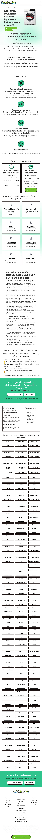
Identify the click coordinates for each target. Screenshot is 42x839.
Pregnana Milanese (34, 557)
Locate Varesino (21, 684)
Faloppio (8, 677)
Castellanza (34, 723)
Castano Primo (21, 499)
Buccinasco (21, 488)
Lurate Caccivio (21, 688)
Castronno (21, 727)
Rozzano (21, 564)
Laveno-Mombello (34, 742)
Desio (8, 626)
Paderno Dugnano (34, 543)
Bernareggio (8, 607)
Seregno (8, 640)
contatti (8, 802)
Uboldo (8, 763)
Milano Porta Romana (34, 459)
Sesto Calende (21, 756)
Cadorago (8, 662)
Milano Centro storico (21, 445)
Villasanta (34, 648)
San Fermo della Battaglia (34, 699)
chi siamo (8, 800)
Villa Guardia (21, 707)
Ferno (34, 731)
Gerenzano (34, 734)
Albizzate (34, 707)
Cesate (8, 506)
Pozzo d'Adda (8, 557)
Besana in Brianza (21, 607)
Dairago (8, 517)
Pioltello (21, 554)
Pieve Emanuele (8, 554)
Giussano (21, 626)
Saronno (8, 756)
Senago (21, 578)
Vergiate (21, 767)
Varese (21, 763)
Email (34, 804)
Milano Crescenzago (8, 449)
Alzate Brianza (8, 655)
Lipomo (8, 684)
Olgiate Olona (8, 753)
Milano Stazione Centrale (8, 473)
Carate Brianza (21, 615)
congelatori (31, 209)
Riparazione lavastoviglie (21, 817)
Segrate (8, 578)
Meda (34, 633)
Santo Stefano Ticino (21, 575)
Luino (34, 745)
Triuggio (8, 644)
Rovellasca (7, 699)
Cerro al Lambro (8, 503)
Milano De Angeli (21, 449)
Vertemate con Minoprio (8, 708)
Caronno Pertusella (34, 720)
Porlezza (34, 695)
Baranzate (21, 481)
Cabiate (34, 659)
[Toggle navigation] (39, 2)
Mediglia (21, 535)
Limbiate (34, 629)
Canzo (34, 662)
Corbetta (8, 510)
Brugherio (34, 611)
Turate (21, 704)
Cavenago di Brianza (8, 618)
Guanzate (21, 680)
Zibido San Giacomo (8, 600)
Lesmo (21, 629)
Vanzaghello (34, 589)
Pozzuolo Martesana (21, 557)
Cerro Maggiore (21, 503)
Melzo (8, 539)
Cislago (8, 731)
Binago (8, 659)
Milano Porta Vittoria (34, 463)
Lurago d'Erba (8, 688)
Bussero (34, 488)
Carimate (21, 666)
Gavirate (21, 734)
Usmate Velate (21, 644)
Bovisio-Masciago (8, 611)
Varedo (34, 644)
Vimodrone (21, 597)
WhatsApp (9, 30)
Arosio (34, 655)
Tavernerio (7, 704)
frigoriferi (31, 226)
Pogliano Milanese (34, 554)
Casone (8, 535)
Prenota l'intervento (21, 837)
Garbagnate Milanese (34, 517)
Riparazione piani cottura (21, 821)
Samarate (34, 753)
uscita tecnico (8, 804)
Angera (8, 712)
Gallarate (8, 734)
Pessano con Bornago (34, 550)
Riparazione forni (21, 812)
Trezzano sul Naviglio (21, 586)
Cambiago (21, 492)
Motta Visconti (21, 539)
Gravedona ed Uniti (7, 680)
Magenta (34, 528)
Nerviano (34, 539)
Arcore (8, 604)
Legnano (8, 528)
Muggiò (21, 637)
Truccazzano (8, 589)
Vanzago (8, 593)
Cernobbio (34, 669)
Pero (8, 550)
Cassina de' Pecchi (8, 499)
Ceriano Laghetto (21, 618)
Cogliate (8, 622)
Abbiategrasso (34, 472)
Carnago (21, 720)
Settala (8, 582)
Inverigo (34, 680)
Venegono (8, 767)
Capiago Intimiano (8, 666)
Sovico (34, 640)
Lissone (8, 633)
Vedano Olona (34, 763)
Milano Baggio (34, 441)
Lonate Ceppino (8, 745)
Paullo (34, 546)
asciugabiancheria (11, 209)
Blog (8, 806)
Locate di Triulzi (21, 528)
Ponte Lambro (21, 695)
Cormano (21, 510)
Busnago (8, 615)
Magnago (8, 532)
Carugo (34, 666)
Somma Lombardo (8, 760)
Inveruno (34, 521)
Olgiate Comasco (8, 695)
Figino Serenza (21, 677)
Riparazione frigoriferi (21, 814)
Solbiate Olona (34, 756)
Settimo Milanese (21, 582)
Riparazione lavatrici (21, 819)
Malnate (8, 749)
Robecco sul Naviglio (34, 561)
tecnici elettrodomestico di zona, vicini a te (26, 66)
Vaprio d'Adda (21, 593)
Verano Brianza (21, 648)
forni (11, 226)
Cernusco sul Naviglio (34, 499)
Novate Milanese (8, 543)
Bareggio (34, 481)
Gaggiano (21, 517)
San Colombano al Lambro (34, 565)
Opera (21, 543)
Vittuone (34, 597)
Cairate (34, 716)
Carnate (34, 615)
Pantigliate (8, 546)
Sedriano (34, 575)
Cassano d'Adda (34, 495)
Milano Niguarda (8, 459)
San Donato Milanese (8, 570)
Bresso (8, 488)
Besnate (34, 712)
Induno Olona (21, 738)
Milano (7, 441)
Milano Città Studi (34, 445)
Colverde (8, 673)
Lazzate (34, 626)
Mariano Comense (34, 688)
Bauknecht (10, 7)
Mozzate (34, 691)
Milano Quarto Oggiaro (21, 468)
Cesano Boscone (34, 503)
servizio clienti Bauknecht (9, 424)
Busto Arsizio (21, 716)
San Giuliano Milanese (34, 570)
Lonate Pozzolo (21, 745)
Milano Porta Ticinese (8, 463)
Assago (8, 481)
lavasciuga (11, 242)
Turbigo (21, 589)
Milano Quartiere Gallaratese (8, 468)
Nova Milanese (34, 637)
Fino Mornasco (34, 677)
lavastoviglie (31, 242)
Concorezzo (21, 622)
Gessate (8, 521)
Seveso (21, 640)
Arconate (8, 477)
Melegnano (34, 535)
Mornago (34, 749)
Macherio (21, 633)
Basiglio (8, 484)
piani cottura (31, 258)
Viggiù (34, 767)
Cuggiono (21, 513)
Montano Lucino (21, 691)
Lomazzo (34, 684)
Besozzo (8, 716)
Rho (21, 561)
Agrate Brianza (21, 600)
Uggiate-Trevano (34, 704)
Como (21, 673)
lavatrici (11, 258)
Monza (8, 637)
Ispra (34, 738)
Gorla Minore (8, 738)
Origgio (21, 753)
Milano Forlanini (7, 452)
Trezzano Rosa (7, 586)
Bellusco (34, 604)
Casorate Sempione (8, 723)
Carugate (8, 495)
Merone (8, 691)
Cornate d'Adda (34, 622)
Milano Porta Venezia (21, 463)
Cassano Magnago (21, 723)
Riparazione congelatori (21, 810)
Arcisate (21, 712)
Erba (34, 673)
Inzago (8, 524)
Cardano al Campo (8, 720)
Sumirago (21, 760)
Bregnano (21, 659)
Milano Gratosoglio (34, 452)
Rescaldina (7, 561)
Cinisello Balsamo (21, 506)
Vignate (34, 593)
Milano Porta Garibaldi (21, 459)
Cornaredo (34, 510)
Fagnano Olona (21, 731)
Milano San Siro (34, 467)
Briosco (21, 611)
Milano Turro (21, 472)
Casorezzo (21, 495)
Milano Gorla (21, 452)
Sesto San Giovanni (34, 578)
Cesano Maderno (34, 618)
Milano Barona (8, 445)
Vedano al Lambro (8, 648)
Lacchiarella (21, 524)
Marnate (21, 749)
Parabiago (21, 546)
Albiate (34, 600)
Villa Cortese (8, 597)
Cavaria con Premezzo (34, 727)
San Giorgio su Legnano (21, 570)
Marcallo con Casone (21, 532)
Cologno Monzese (34, 506)
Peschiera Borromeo (21, 550)
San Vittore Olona (8, 575)
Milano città (21, 441)
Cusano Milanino (34, 513)
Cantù (21, 662)
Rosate (8, 564)
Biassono (34, 607)
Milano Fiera (34, 449)
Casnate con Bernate (8, 669)
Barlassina (21, 604)
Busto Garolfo (8, 492)
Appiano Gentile (21, 655)
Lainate (34, 524)
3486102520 (31, 190)
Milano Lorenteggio (34, 456)
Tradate (34, 760)
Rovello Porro (21, 699)
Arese (21, 477)
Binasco (21, 484)
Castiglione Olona (8, 727)
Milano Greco (8, 456)
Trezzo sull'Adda (34, 586)
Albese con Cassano (34, 651)
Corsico (8, 513)
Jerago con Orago (8, 742)
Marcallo (34, 532)
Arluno (34, 477)
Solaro (34, 582)
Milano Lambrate (21, 456)
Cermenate (21, 669)
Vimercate (7, 651)
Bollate (34, 484)
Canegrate (34, 492)
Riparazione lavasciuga (21, 815)
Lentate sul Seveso (8, 629)
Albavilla (21, 651)
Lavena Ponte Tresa (21, 742)
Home (5, 7)
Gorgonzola (21, 521)
